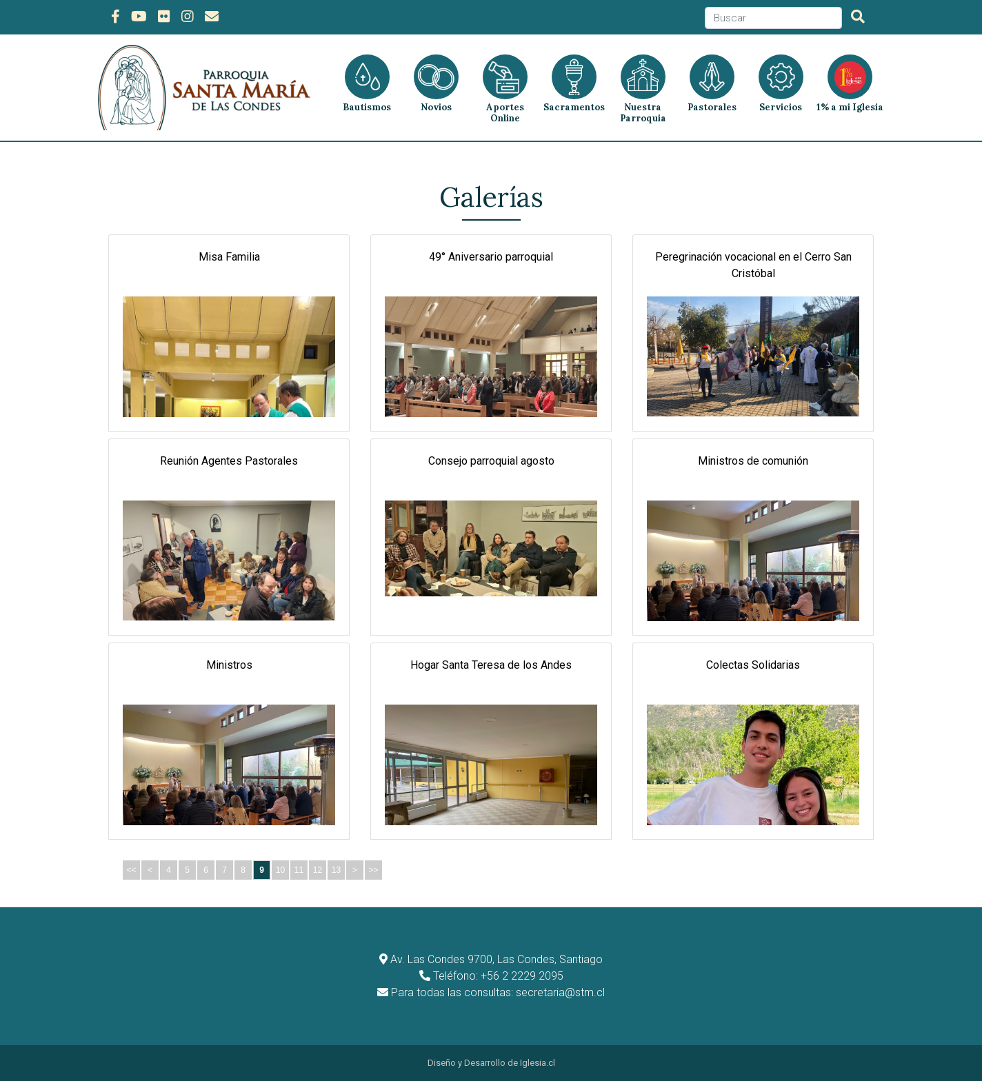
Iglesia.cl (537, 1063)
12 (317, 870)
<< (131, 870)
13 (336, 870)
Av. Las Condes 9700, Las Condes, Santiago (496, 959)
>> (373, 870)
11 (298, 870)
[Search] (773, 18)
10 (280, 870)
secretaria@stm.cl (560, 992)
